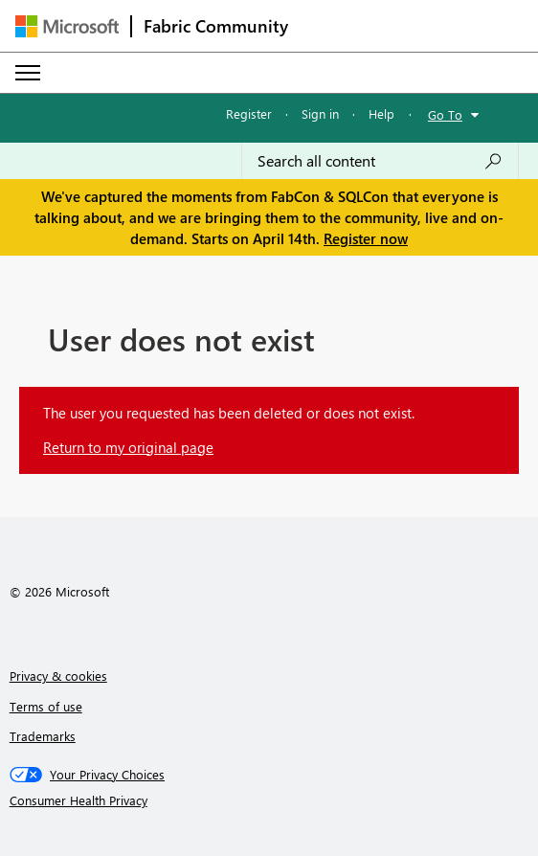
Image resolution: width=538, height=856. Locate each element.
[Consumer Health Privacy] (269, 800)
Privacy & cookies (58, 675)
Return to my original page (128, 447)
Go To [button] (445, 114)
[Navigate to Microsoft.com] (67, 26)
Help (381, 113)
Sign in (320, 113)
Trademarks (43, 736)
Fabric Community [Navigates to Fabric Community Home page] (216, 25)
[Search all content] (380, 161)
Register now (366, 238)
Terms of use (46, 706)
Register (249, 113)
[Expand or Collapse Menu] (28, 73)
